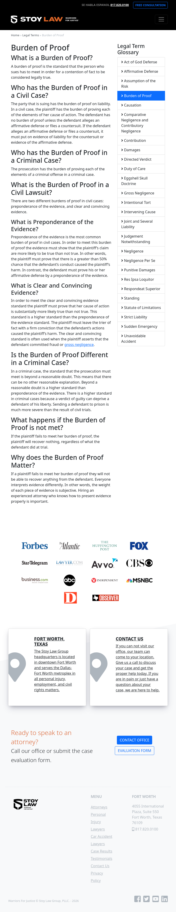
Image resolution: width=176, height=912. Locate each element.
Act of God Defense (139, 62)
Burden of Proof (136, 95)
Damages (130, 149)
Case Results (101, 851)
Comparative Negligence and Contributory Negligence (134, 123)
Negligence (132, 251)
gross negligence (79, 344)
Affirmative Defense (139, 71)
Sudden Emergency (139, 326)
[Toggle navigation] (161, 19)
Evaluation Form (134, 750)
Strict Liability (134, 317)
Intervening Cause (138, 211)
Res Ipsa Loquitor (137, 279)
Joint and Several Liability (137, 224)
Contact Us (100, 865)
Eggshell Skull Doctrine (134, 181)
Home (15, 35)
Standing (130, 298)
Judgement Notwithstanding (135, 239)
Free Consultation (150, 5)
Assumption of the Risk (138, 83)
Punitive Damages (138, 269)
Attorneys (99, 807)
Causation (131, 105)
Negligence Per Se (138, 260)
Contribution (133, 140)
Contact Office (134, 740)
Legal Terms (30, 35)
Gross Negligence (137, 193)
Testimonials (101, 858)
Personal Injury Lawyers (98, 822)
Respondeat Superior (140, 288)
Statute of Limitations (141, 307)
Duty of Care (133, 168)
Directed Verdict (136, 159)
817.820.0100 (119, 5)
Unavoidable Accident (133, 338)
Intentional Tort (136, 202)
